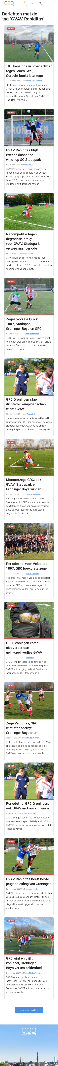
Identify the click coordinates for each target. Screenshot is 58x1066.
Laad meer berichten (29, 1010)
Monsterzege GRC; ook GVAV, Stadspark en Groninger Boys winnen (23, 484)
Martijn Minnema (36, 81)
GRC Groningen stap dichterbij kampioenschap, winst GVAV (26, 404)
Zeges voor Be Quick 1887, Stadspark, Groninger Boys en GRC (24, 324)
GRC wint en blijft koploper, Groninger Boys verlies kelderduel (24, 963)
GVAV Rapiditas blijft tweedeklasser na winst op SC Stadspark (23, 155)
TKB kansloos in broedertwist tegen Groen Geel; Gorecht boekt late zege (29, 71)
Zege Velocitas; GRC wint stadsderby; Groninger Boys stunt (22, 728)
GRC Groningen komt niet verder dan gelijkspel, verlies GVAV (24, 647)
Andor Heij (29, 165)
